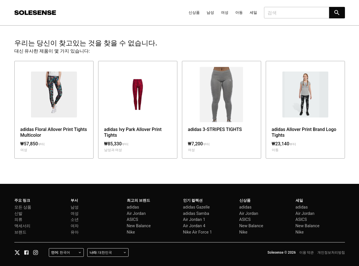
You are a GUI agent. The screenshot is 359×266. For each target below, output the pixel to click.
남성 (210, 12)
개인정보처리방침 (331, 252)
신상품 (194, 12)
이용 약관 (306, 252)
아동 (239, 12)
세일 (253, 12)
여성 (224, 12)
